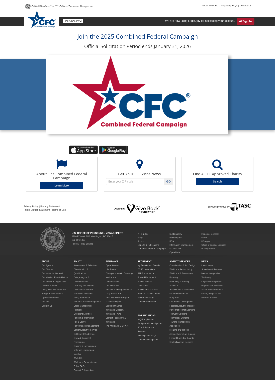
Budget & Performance (52, 293)
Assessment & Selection (85, 265)
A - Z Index (143, 234)
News (205, 261)
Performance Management (86, 326)
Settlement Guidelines (84, 334)
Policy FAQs (79, 366)
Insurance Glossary (115, 310)
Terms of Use (59, 210)
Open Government (50, 297)
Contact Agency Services (181, 342)
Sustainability (176, 234)
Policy (78, 261)
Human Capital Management (87, 301)
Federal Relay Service (82, 244)
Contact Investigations (148, 339)
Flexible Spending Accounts (119, 289)
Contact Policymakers (84, 370)
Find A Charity (73, 21)
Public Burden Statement (37, 210)
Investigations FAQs (147, 335)
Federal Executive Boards (182, 338)
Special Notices (145, 281)
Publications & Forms (148, 289)
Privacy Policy (31, 206)
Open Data (175, 252)
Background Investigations (150, 323)
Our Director (47, 269)
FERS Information (146, 273)
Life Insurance (112, 285)
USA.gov (206, 241)
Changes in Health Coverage (119, 273)
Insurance (112, 261)
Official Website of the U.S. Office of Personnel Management (59, 6)
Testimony (206, 277)
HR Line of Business (179, 330)
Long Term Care (113, 293)
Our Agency (47, 265)
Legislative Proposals (212, 281)
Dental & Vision (113, 281)
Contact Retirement (147, 301)
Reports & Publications (148, 245)
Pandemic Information (84, 318)
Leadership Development (181, 301)
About (45, 261)
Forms (141, 241)
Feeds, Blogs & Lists (211, 293)
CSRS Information (146, 269)
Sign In (245, 21)
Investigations (147, 315)
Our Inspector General (52, 273)
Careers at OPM (49, 285)
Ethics (204, 237)
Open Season (112, 265)
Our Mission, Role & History (55, 277)
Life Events (111, 269)
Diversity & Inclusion (83, 289)
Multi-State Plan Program (117, 297)
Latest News (207, 265)
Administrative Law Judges (182, 334)
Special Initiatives (114, 306)
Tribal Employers (114, 301)
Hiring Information (82, 297)
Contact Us (245, 5)
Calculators (143, 285)
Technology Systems (179, 318)
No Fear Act (175, 248)
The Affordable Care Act (117, 326)
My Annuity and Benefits (149, 265)
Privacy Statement (50, 206)
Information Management (182, 245)
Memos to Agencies (211, 273)
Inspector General (210, 234)
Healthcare (111, 277)
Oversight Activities (83, 314)
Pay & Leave (80, 322)
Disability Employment (84, 285)
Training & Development (85, 346)
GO (168, 181)
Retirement (145, 261)
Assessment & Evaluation (182, 289)
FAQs (235, 5)
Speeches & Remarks (212, 269)
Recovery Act (176, 237)
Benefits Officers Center (149, 293)
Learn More (62, 185)
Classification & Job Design (182, 265)
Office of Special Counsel (214, 245)
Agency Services (180, 261)
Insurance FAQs (113, 314)
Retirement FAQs (146, 297)
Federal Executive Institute (182, 306)
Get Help (46, 301)
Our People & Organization (54, 281)
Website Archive (209, 297)
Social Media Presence (212, 289)
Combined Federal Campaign (152, 248)
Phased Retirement (147, 277)
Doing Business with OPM (54, 289)
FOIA (172, 241)
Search (217, 181)
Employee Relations (83, 293)
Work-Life (78, 358)
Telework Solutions (178, 314)
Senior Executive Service (85, 330)
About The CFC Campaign (216, 5)
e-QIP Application (146, 319)
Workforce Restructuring (85, 362)
